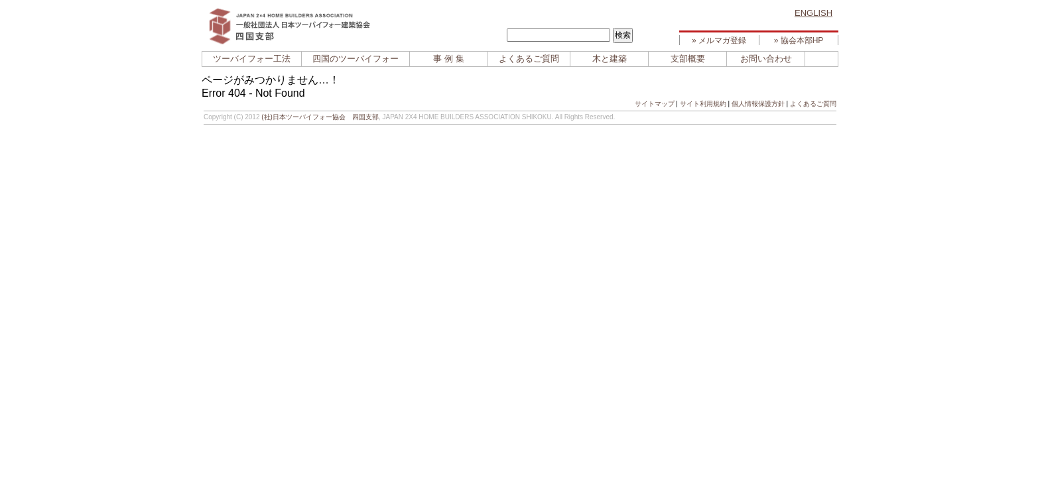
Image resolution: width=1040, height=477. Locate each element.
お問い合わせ (766, 59)
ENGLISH (813, 13)
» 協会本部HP (799, 40)
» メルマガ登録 (719, 40)
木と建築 (609, 59)
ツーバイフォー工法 (252, 59)
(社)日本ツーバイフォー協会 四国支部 (320, 117)
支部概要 (688, 59)
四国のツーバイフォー (355, 59)
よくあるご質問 (529, 59)
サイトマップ (655, 103)
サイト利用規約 (703, 103)
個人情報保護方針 (758, 103)
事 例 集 (448, 59)
